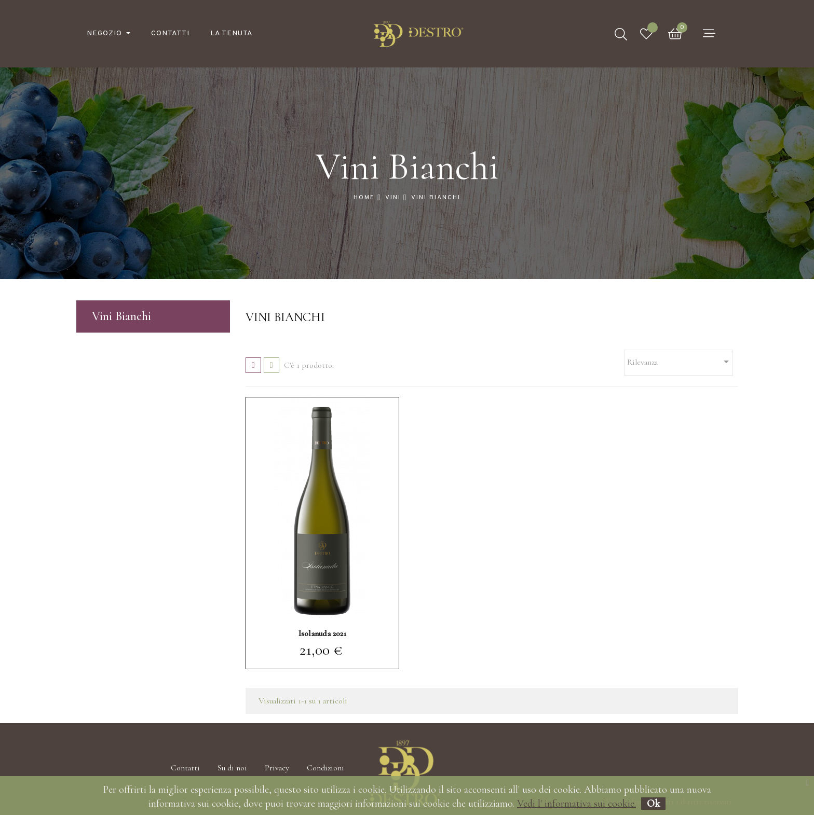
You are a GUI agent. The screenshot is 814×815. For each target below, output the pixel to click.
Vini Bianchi (121, 316)
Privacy (277, 768)
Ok (653, 803)
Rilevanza (679, 361)
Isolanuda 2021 (322, 633)
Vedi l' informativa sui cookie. (576, 803)
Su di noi (232, 768)
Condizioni (325, 768)
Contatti (185, 768)
